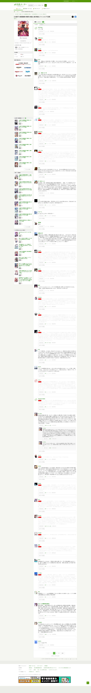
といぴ (39, 48)
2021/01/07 (54, 492)
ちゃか (39, 250)
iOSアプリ (37, 671)
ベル (39, 313)
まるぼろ (40, 622)
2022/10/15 (52, 226)
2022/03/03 (54, 262)
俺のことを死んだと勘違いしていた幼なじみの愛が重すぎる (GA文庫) (25, 239)
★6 (45, 552)
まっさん (40, 413)
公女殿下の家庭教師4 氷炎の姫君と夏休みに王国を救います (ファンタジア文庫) (25, 196)
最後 (62, 653)
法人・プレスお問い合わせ (42, 669)
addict (20, 266)
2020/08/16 (54, 615)
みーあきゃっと (41, 181)
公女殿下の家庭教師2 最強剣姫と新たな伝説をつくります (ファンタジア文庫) (25, 182)
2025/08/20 (54, 52)
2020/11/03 (54, 566)
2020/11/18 (54, 538)
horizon (40, 297)
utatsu (39, 466)
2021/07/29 (54, 306)
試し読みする (23, 40)
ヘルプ (30, 669)
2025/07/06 (54, 80)
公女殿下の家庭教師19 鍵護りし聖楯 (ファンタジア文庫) (25, 151)
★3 (45, 215)
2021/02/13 (54, 459)
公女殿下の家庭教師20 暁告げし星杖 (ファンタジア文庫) (25, 157)
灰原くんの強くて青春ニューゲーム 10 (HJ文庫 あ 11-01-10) (25, 258)
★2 (45, 66)
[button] (45, 5)
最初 (48, 653)
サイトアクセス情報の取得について (65, 667)
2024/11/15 (52, 111)
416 (39, 349)
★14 (50, 447)
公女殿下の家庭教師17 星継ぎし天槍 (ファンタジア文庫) (25, 139)
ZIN (39, 591)
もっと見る (28, 169)
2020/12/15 (54, 526)
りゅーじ (40, 211)
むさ (39, 167)
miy (39, 499)
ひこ (39, 106)
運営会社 (30, 667)
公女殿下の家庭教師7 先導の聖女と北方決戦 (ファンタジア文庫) (25, 209)
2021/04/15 (54, 406)
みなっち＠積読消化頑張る (43, 603)
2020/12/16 (54, 508)
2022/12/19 (54, 215)
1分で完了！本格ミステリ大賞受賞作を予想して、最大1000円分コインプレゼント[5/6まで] (30, 14)
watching (40, 131)
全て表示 (36, 24)
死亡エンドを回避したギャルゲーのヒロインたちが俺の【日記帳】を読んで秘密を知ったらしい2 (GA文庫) (25, 264)
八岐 (39, 330)
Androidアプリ (31, 671)
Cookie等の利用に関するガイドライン (50, 667)
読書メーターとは (32, 665)
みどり (39, 366)
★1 (45, 42)
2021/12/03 (52, 278)
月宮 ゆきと (40, 38)
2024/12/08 (54, 99)
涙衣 (39, 545)
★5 (45, 52)
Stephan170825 (41, 398)
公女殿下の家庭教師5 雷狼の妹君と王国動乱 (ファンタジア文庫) (25, 202)
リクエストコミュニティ (53, 669)
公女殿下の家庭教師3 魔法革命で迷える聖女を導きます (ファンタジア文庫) (25, 189)
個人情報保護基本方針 (38, 667)
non (39, 87)
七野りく (18, 11)
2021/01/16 (54, 476)
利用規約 (46, 665)
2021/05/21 (54, 373)
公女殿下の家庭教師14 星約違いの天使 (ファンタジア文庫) (25, 121)
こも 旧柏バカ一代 (42, 72)
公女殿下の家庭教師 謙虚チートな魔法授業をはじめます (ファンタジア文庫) (25, 175)
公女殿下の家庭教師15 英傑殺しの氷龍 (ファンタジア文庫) (25, 127)
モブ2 (39, 269)
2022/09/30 (54, 243)
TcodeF (39, 532)
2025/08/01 (54, 66)
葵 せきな (20, 234)
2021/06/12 (54, 342)
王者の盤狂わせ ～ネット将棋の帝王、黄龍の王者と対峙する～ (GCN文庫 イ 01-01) (25, 245)
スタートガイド (39, 665)
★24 (46, 634)
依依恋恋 (20, 247)
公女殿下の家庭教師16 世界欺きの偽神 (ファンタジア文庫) (25, 133)
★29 (46, 425)
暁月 (39, 285)
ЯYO (39, 59)
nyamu (39, 641)
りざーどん (40, 150)
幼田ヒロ (20, 240)
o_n (39, 199)
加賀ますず (40, 233)
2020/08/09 (54, 634)
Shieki (39, 483)
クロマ (39, 455)
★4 (45, 459)
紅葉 (39, 118)
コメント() (47, 31)
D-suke (39, 515)
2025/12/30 (52, 31)
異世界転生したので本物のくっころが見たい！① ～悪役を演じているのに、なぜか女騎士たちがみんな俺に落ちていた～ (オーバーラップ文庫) (25, 279)
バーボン (40, 573)
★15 (50, 438)
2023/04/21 (54, 174)
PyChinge (40, 27)
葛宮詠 (39, 222)
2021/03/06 (54, 425)
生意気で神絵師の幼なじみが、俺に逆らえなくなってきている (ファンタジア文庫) (25, 271)
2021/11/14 (52, 290)
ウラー (39, 380)
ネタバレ (41, 24)
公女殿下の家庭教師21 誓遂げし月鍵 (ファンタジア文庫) (25, 163)
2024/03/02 (54, 143)
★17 (46, 80)
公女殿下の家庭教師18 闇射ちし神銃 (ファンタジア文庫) (25, 145)
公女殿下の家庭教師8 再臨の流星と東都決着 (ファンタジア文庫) (25, 215)
